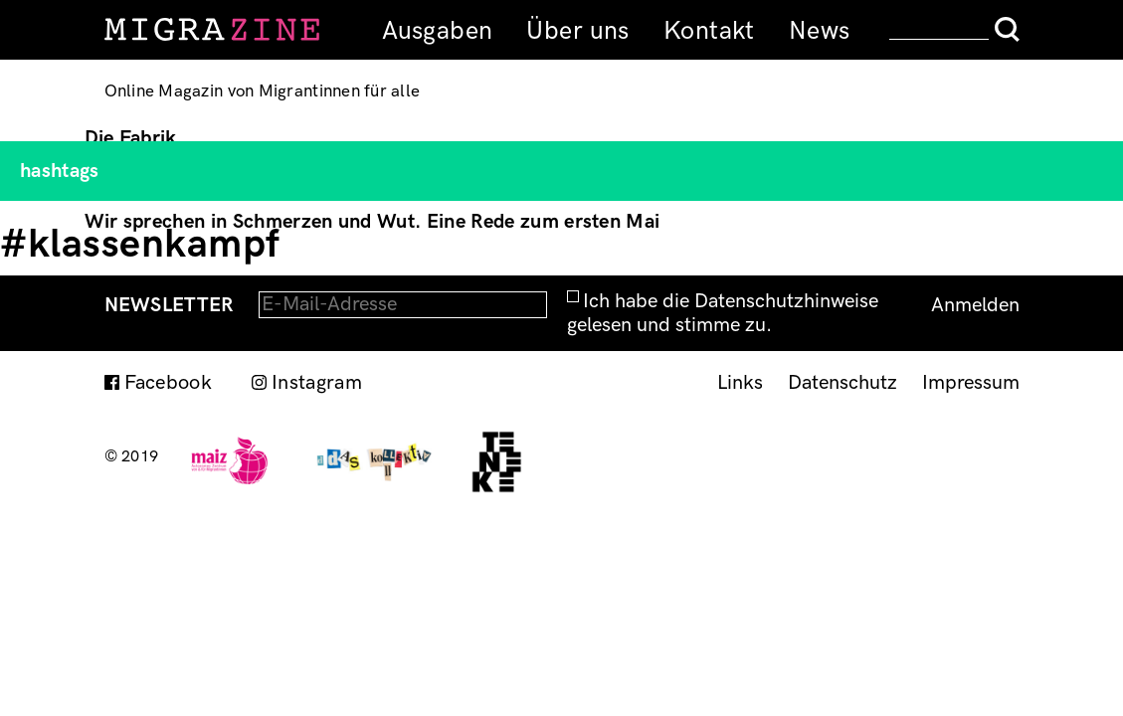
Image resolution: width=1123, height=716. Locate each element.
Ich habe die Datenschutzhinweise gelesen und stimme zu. (722, 313)
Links (740, 383)
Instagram (317, 383)
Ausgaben (437, 31)
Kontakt (709, 31)
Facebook (168, 383)
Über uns (577, 31)
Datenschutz (842, 383)
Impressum (971, 383)
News (819, 31)
